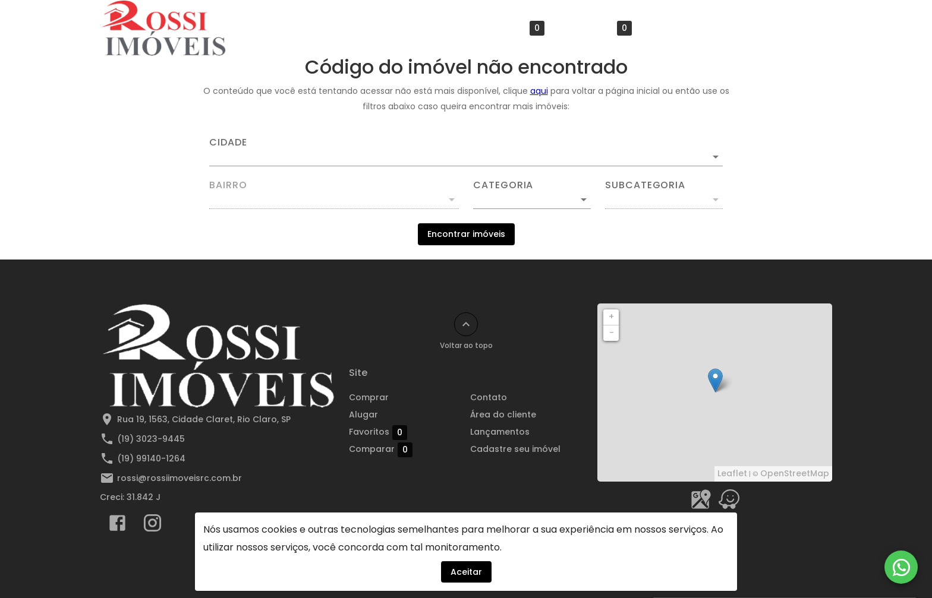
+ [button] (611, 316)
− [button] (611, 332)
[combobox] (466, 152)
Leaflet (732, 473)
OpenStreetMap (794, 473)
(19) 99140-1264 (151, 458)
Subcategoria (645, 185)
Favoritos (515, 28)
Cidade (228, 142)
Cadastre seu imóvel (515, 449)
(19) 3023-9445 (151, 439)
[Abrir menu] (813, 28)
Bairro (228, 185)
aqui (539, 91)
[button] (532, 199)
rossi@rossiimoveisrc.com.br (179, 478)
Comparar (600, 28)
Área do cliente (749, 28)
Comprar (390, 28)
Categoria (503, 185)
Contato (674, 28)
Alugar (447, 28)
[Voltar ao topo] (466, 324)
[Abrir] (715, 156)
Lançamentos (500, 432)
